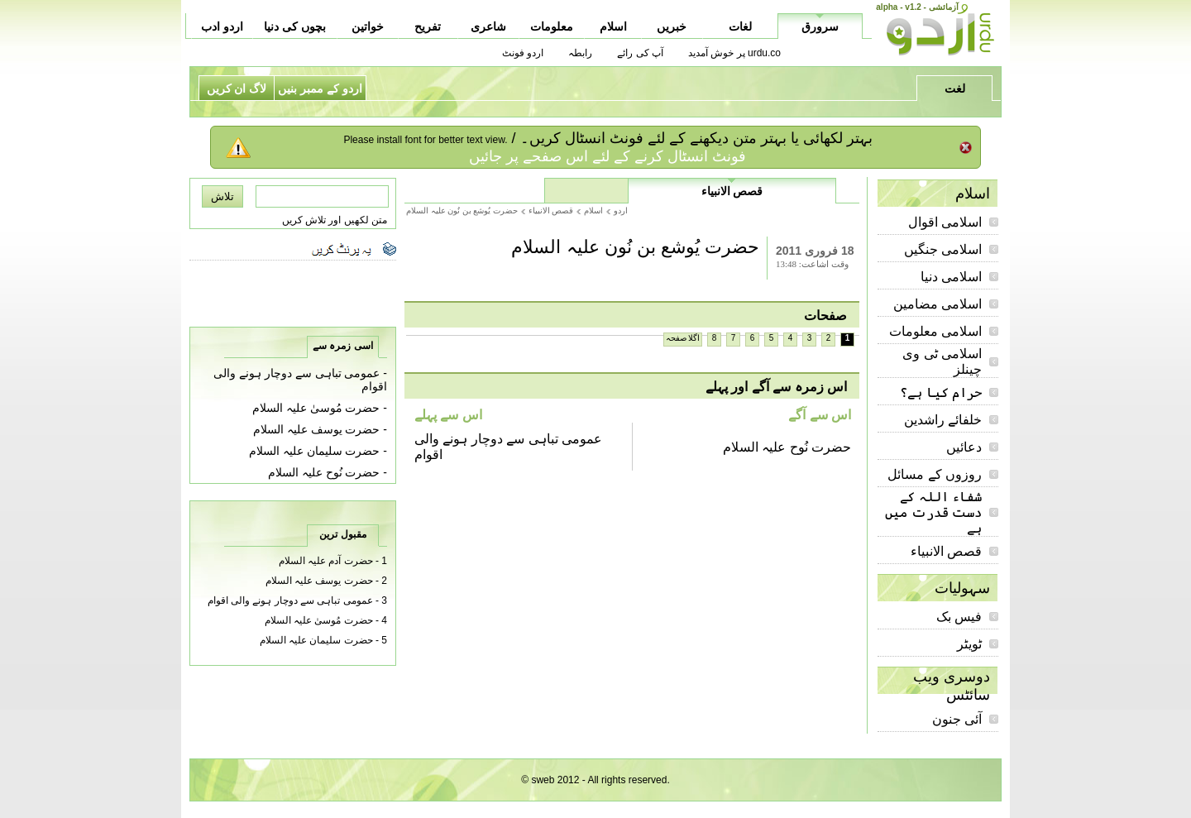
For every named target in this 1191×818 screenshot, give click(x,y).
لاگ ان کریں (237, 88)
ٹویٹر (969, 644)
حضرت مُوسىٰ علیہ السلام (316, 407)
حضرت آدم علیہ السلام (326, 561)
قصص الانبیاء (946, 551)
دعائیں (964, 447)
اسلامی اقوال (945, 222)
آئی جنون (957, 719)
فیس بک (959, 617)
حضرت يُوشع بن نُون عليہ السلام (462, 210)
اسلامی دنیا (951, 277)
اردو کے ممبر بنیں (320, 88)
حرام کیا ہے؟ (941, 392)
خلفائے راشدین (943, 420)
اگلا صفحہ (683, 337)
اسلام (593, 210)
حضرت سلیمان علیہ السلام (314, 450)
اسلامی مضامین (937, 304)
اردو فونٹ (522, 53)
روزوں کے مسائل (934, 474)
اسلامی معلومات (935, 331)
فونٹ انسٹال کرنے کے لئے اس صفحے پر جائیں (607, 156)
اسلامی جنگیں (943, 249)
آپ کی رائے (640, 53)
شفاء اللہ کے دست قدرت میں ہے (933, 512)
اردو (621, 210)
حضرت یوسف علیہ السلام (316, 429)
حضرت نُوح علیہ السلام (787, 447)
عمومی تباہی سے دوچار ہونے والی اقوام (290, 600)
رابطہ (580, 53)
